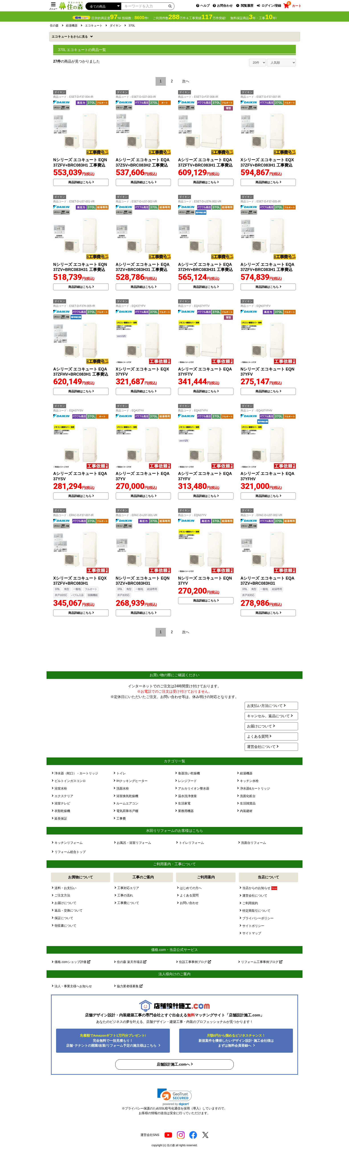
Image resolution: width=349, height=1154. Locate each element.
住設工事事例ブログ (195, 962)
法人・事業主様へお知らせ (73, 986)
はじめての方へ (191, 888)
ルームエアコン (127, 803)
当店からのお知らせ (259, 888)
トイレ (121, 773)
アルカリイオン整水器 (193, 788)
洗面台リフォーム (253, 843)
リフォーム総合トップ (70, 852)
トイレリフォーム (191, 843)
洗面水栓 (122, 788)
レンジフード (187, 781)
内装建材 (246, 811)
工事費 (121, 818)
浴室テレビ (62, 803)
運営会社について (261, 747)
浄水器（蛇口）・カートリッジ (76, 773)
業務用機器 (186, 811)
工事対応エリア (128, 888)
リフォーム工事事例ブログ (261, 962)
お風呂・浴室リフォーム (134, 843)
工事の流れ (125, 895)
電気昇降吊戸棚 (127, 811)
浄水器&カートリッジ (255, 788)
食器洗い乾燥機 (189, 773)
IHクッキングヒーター (132, 781)
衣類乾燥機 (62, 811)
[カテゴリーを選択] (103, 6)
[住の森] (71, 5)
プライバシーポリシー (258, 918)
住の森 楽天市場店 (132, 962)
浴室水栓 (61, 788)
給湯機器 (246, 773)
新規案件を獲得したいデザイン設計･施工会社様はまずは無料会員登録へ (236, 1040)
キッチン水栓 (249, 781)
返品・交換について (69, 910)
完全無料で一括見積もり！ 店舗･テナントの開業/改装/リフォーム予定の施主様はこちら (112, 1040)
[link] (175, 1097)
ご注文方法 (62, 895)
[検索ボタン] (170, 6)
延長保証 (61, 818)
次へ (185, 81)
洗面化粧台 (248, 796)
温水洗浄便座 (187, 796)
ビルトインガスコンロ (70, 781)
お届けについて (259, 726)
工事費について (128, 903)
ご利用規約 (250, 903)
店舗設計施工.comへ (173, 1064)
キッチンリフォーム (69, 843)
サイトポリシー (253, 926)
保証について (64, 918)
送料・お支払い (65, 888)
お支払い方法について (265, 706)
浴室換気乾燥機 (127, 796)
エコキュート (70, 36)
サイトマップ (251, 933)
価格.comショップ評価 (72, 962)
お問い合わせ (189, 903)
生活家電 (184, 803)
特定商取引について (256, 910)
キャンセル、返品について (268, 716)
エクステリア (64, 796)
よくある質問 (257, 736)
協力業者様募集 (130, 986)
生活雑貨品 (248, 803)
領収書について (65, 925)
